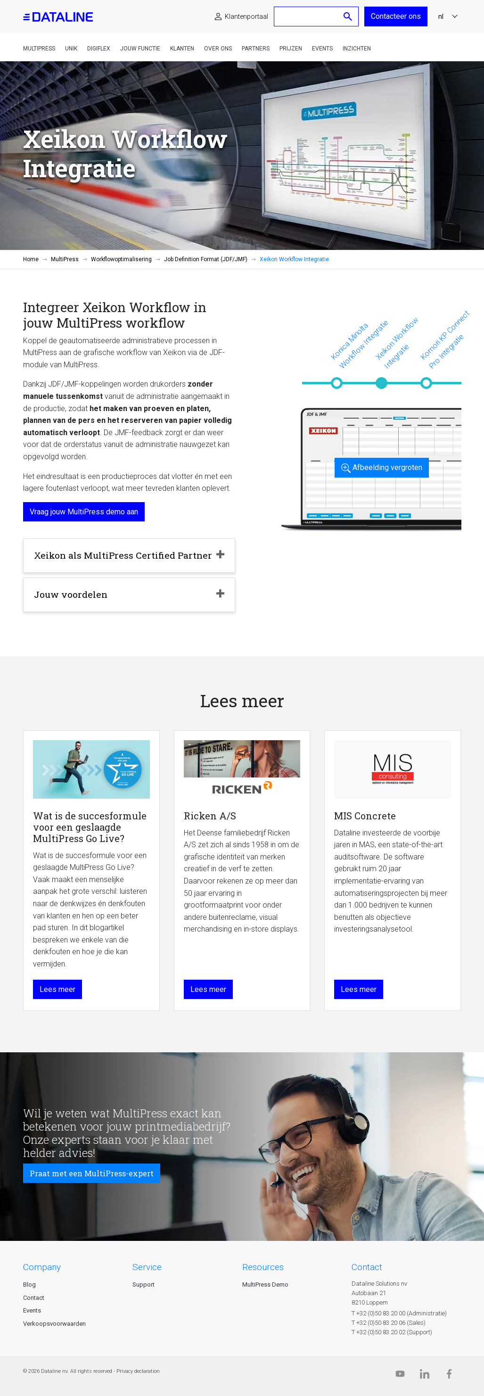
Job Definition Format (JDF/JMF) (205, 259)
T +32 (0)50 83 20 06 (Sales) (389, 1322)
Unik (71, 48)
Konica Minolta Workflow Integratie (359, 343)
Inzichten (357, 48)
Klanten (182, 48)
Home (31, 259)
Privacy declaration (138, 1371)
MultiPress (39, 48)
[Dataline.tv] (400, 1376)
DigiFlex (98, 48)
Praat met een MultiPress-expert (92, 1173)
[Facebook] (449, 1376)
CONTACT (367, 1267)
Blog (29, 1284)
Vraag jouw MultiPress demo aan (84, 511)
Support (143, 1284)
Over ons (218, 48)
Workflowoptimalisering (121, 259)
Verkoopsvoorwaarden (54, 1323)
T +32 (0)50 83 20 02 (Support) (392, 1332)
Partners (256, 48)
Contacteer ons (396, 16)
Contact (33, 1297)
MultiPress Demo (265, 1284)
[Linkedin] (424, 1376)
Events (322, 48)
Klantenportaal (246, 16)
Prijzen (290, 48)
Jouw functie (140, 48)
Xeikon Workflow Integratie (397, 342)
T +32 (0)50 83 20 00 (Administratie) (399, 1313)
